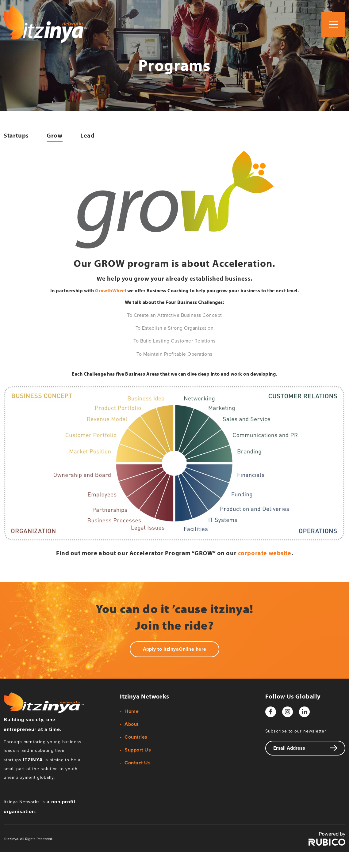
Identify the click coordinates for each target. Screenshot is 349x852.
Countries (136, 737)
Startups (16, 135)
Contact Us (138, 763)
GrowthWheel (110, 290)
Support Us (138, 750)
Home (132, 711)
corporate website (264, 553)
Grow (54, 135)
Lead (87, 135)
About (131, 724)
